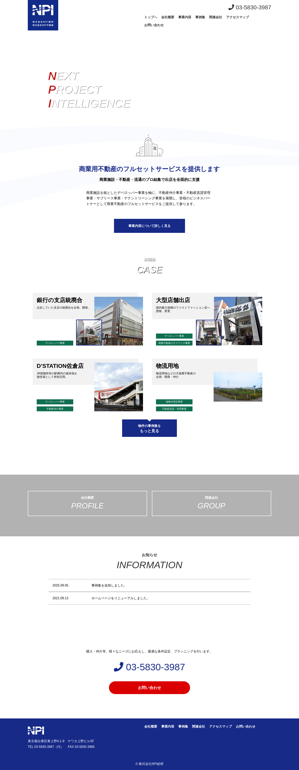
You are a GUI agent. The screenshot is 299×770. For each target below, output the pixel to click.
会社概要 (167, 17)
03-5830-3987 (249, 7)
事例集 (200, 17)
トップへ (150, 17)
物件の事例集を (149, 428)
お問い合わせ (154, 25)
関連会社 (215, 17)
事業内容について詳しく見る (149, 226)
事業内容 (184, 17)
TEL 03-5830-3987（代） (46, 746)
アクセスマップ (237, 17)
